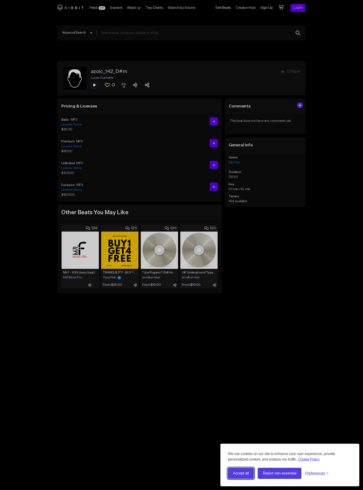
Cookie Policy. (309, 459)
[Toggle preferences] (317, 473)
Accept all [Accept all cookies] (241, 473)
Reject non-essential (279, 473)
